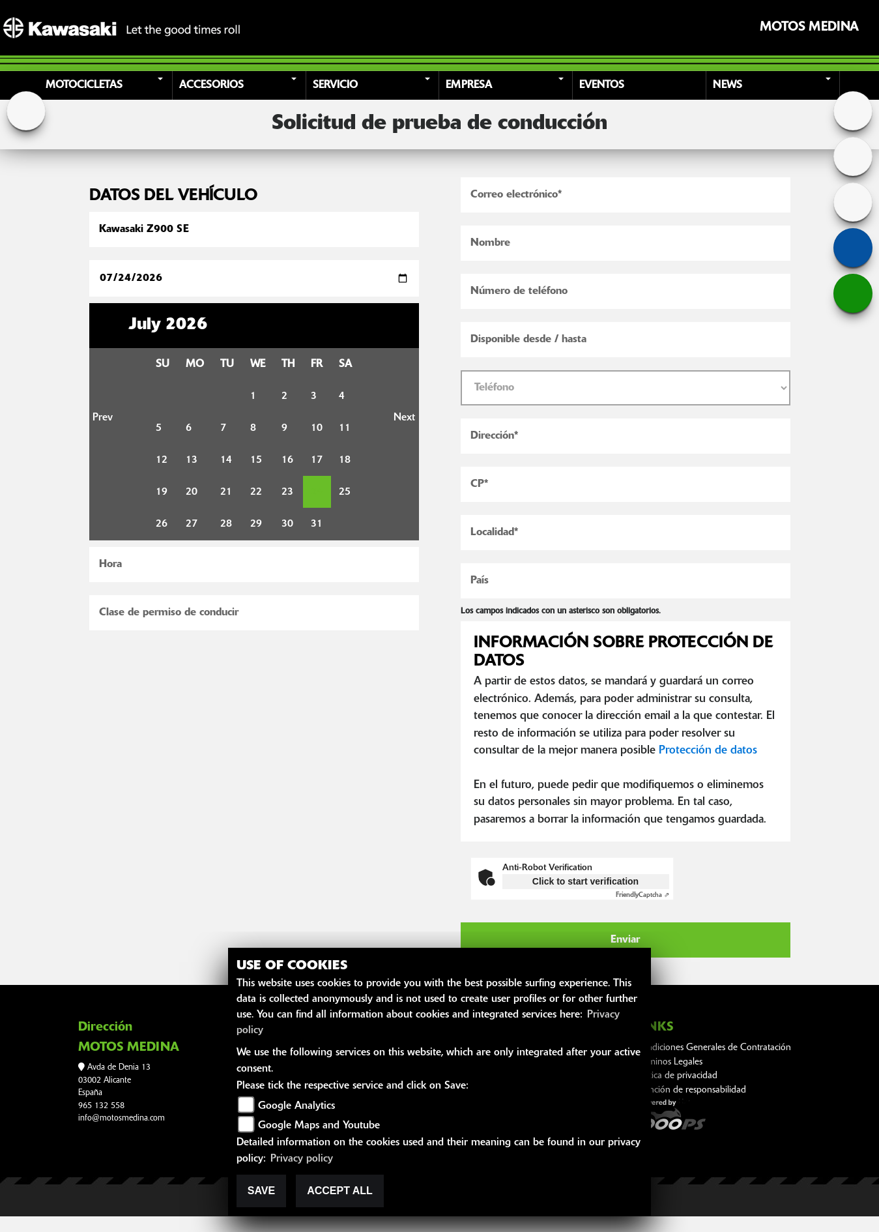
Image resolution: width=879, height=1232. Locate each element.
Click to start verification (585, 881)
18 (345, 460)
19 (161, 492)
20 (191, 492)
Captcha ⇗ (642, 895)
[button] (107, 85)
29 (256, 524)
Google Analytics (296, 1106)
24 (317, 492)
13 (191, 460)
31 (317, 524)
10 (317, 428)
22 (256, 492)
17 (317, 460)
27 (191, 524)
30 (287, 524)
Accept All (340, 1190)
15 (256, 460)
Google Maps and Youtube (319, 1126)
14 (226, 460)
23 (287, 492)
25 (345, 492)
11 (345, 428)
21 (226, 492)
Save (261, 1190)
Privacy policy (301, 1159)
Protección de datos (708, 750)
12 (161, 460)
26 (161, 524)
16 (287, 460)
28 (226, 524)
